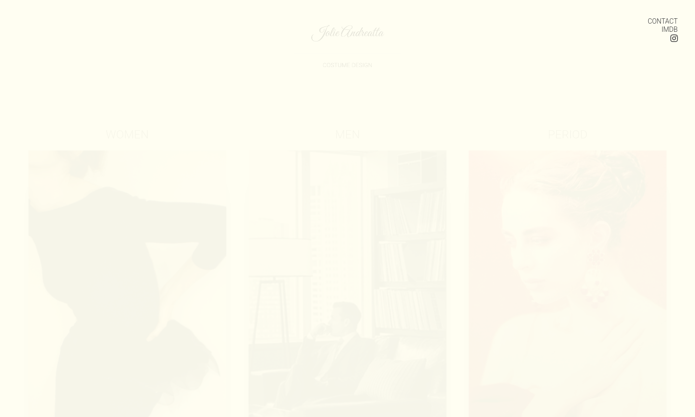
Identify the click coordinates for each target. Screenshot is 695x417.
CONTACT (663, 21)
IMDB (669, 29)
